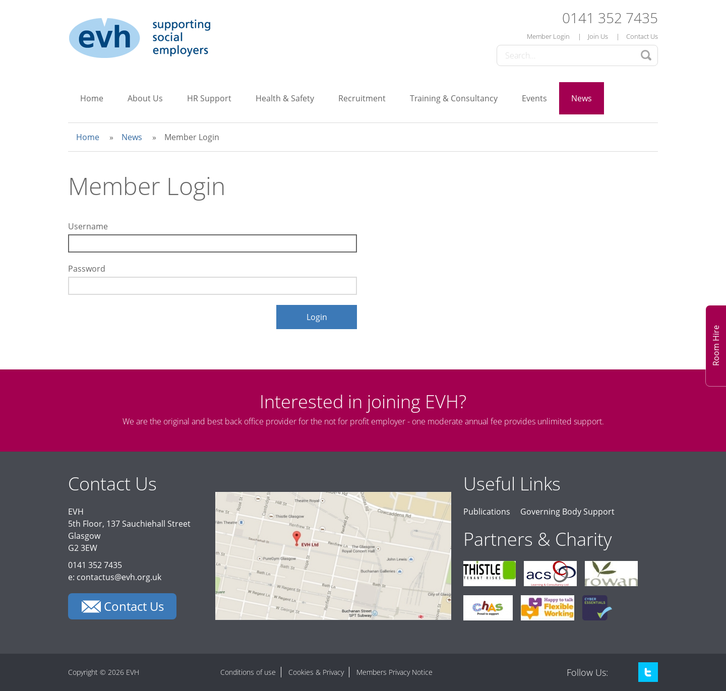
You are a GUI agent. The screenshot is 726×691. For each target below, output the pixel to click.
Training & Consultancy (454, 98)
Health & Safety (285, 98)
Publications (486, 511)
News (581, 98)
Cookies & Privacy (316, 672)
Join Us (598, 36)
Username (88, 226)
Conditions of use (248, 672)
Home (91, 98)
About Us (145, 98)
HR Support (209, 98)
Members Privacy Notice (394, 672)
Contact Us (642, 36)
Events (534, 98)
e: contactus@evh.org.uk (114, 577)
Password (86, 268)
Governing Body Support (567, 511)
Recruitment (362, 98)
